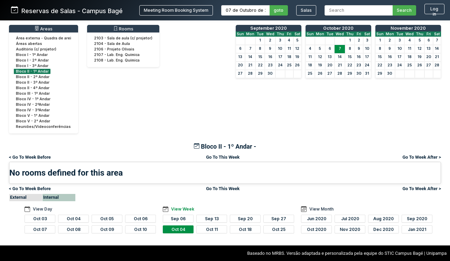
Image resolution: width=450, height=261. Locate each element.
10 (280, 48)
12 (297, 48)
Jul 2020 (350, 218)
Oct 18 (245, 229)
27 (240, 73)
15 (260, 57)
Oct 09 (107, 229)
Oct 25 (278, 229)
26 (297, 65)
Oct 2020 (316, 229)
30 (270, 73)
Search (404, 10)
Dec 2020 (383, 229)
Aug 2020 (383, 218)
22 (260, 65)
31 (367, 73)
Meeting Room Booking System (176, 10)
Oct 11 (212, 229)
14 (250, 57)
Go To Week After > (421, 157)
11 (289, 48)
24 (280, 65)
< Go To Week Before (30, 157)
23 (270, 65)
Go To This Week (223, 157)
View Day (42, 209)
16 (270, 57)
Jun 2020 (316, 218)
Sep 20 (245, 218)
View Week (182, 209)
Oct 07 (40, 229)
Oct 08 (74, 229)
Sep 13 (212, 218)
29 (260, 73)
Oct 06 (141, 218)
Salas (306, 10)
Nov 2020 (350, 229)
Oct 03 (40, 218)
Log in (434, 10)
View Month (321, 209)
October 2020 (338, 28)
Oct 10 (140, 229)
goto (278, 10)
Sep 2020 (417, 218)
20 (240, 65)
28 (250, 73)
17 (280, 57)
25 (289, 65)
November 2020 (408, 28)
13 (240, 57)
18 (289, 57)
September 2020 (268, 28)
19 (297, 57)
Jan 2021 (417, 229)
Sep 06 (178, 218)
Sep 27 (278, 218)
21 (250, 65)
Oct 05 (107, 218)
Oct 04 (74, 218)
